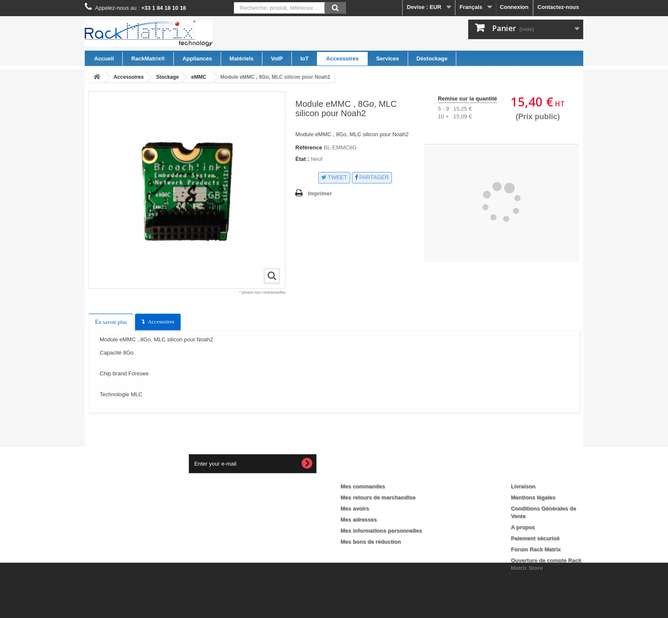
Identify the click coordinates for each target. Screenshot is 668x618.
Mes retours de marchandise (377, 497)
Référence (308, 147)
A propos (523, 527)
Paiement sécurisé (535, 538)
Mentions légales (533, 497)
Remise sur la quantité (467, 98)
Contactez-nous (558, 7)
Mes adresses (358, 519)
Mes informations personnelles (381, 530)
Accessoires (161, 321)
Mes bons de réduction (370, 541)
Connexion (514, 7)
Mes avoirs (354, 508)
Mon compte (364, 472)
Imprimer (320, 193)
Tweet (334, 177)
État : (302, 159)
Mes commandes (362, 486)
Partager (372, 177)
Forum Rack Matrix (536, 549)
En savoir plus (111, 322)
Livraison (523, 486)
